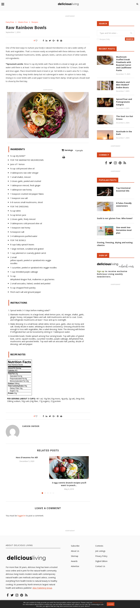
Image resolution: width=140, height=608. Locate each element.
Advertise (75, 566)
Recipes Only (105, 39)
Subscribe (75, 546)
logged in (22, 515)
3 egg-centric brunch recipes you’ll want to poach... (69, 484)
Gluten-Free (23, 22)
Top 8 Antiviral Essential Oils (123, 189)
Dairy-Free (10, 22)
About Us (75, 551)
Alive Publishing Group (42, 588)
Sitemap (74, 556)
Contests (99, 546)
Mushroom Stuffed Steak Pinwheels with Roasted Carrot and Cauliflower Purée (123, 64)
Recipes (35, 22)
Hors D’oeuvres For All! (27, 457)
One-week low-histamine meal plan (124, 230)
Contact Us (100, 566)
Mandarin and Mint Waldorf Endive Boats (123, 85)
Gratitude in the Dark (124, 132)
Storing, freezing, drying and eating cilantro (114, 244)
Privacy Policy (101, 556)
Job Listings (100, 551)
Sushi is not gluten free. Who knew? (114, 218)
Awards (74, 561)
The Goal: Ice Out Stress (124, 117)
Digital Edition (101, 561)
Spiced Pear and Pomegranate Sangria (124, 102)
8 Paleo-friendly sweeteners (124, 204)
